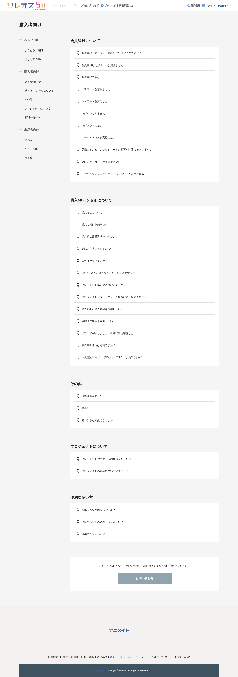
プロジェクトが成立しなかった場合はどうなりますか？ (114, 296)
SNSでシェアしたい (93, 533)
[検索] (76, 5)
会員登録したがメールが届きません (102, 65)
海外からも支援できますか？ (98, 420)
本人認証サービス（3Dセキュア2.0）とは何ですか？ (112, 357)
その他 (28, 99)
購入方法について (92, 212)
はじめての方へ (34, 59)
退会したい (88, 408)
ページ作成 (31, 148)
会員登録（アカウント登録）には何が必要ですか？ (111, 53)
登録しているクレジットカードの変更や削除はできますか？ (117, 149)
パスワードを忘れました (96, 89)
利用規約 (53, 656)
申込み (28, 139)
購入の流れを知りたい (95, 224)
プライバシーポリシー (133, 656)
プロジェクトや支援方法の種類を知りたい (106, 458)
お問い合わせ (145, 578)
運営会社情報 (71, 656)
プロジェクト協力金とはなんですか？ (104, 284)
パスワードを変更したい (96, 101)
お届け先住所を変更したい (97, 321)
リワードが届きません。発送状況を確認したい (109, 333)
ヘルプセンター (160, 656)
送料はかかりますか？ (95, 260)
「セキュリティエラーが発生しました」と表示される (113, 173)
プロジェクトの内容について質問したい (105, 470)
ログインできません (93, 113)
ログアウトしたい (92, 125)
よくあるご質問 (34, 50)
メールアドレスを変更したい (98, 137)
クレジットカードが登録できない (101, 161)
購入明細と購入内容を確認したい (101, 309)
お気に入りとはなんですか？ (98, 509)
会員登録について (35, 81)
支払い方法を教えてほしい (97, 248)
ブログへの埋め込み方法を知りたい (102, 521)
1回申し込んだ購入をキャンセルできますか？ (108, 272)
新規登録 (193, 5)
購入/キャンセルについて (39, 90)
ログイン (208, 5)
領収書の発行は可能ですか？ (98, 345)
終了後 (28, 157)
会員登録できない (92, 77)
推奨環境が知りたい (93, 396)
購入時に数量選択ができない (98, 236)
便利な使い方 (32, 117)
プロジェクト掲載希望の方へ (118, 5)
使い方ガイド (90, 5)
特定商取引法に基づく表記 (99, 656)
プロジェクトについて (38, 108)
